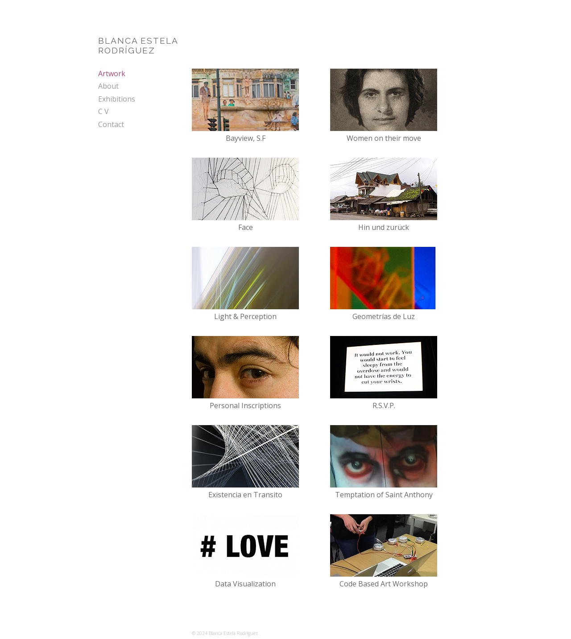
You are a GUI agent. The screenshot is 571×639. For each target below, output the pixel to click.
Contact (111, 124)
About (108, 86)
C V (103, 111)
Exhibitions (116, 99)
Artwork (111, 73)
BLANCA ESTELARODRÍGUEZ (138, 45)
